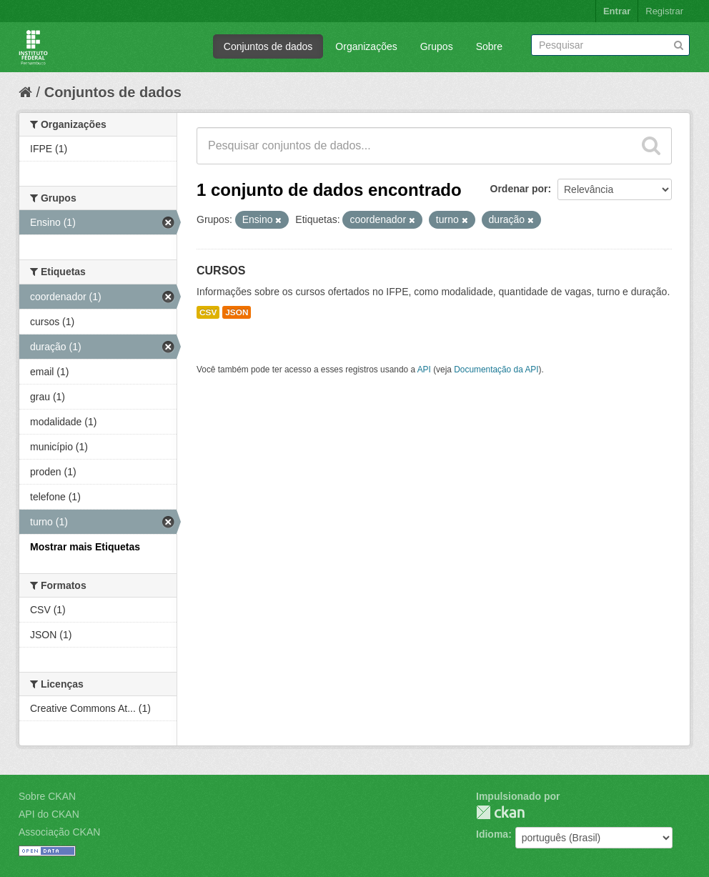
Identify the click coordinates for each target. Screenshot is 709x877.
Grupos (436, 46)
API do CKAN (49, 814)
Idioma (492, 834)
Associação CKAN (59, 832)
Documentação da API (496, 370)
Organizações (366, 46)
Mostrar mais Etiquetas (85, 547)
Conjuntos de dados (268, 46)
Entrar (616, 11)
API (424, 370)
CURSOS (221, 270)
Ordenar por (519, 188)
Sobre (489, 46)
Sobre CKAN (47, 796)
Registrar (664, 11)
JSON (236, 312)
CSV (208, 312)
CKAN (500, 812)
